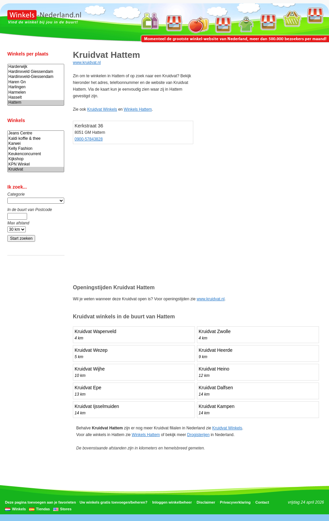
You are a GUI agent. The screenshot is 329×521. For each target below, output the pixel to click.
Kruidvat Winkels (102, 109)
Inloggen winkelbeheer (172, 502)
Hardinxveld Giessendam (36, 71)
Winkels (19, 509)
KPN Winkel (36, 164)
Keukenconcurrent (36, 154)
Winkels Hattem (138, 109)
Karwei (36, 143)
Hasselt (36, 97)
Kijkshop (36, 159)
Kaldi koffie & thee (36, 138)
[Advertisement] (34, 365)
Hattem (36, 102)
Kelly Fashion (36, 148)
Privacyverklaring (235, 502)
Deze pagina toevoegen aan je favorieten (40, 502)
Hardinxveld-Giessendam (36, 76)
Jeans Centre (36, 133)
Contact (262, 502)
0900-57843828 (89, 139)
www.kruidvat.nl (87, 62)
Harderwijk (36, 66)
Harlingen (36, 87)
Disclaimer (206, 502)
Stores (66, 509)
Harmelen (36, 92)
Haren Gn (36, 82)
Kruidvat (36, 169)
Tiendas (43, 509)
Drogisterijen (198, 434)
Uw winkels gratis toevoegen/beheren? (113, 502)
